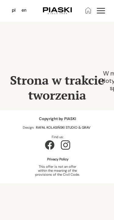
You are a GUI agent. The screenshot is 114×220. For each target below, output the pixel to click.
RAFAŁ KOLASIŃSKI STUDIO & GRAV (63, 127)
